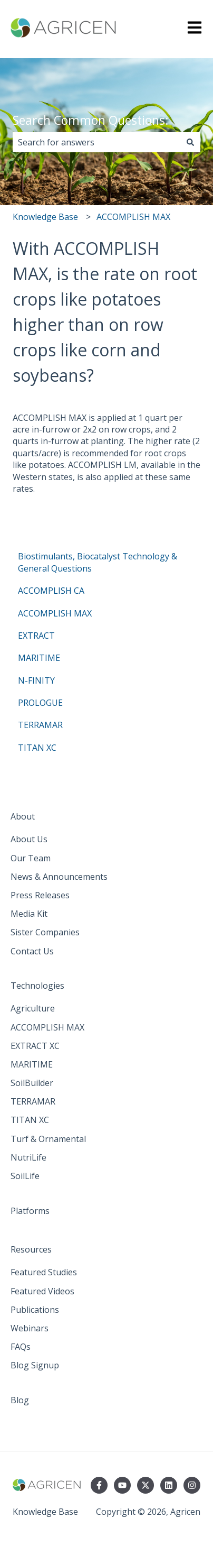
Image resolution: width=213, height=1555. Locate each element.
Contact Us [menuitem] (32, 951)
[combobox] (96, 142)
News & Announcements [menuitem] (59, 876)
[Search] (190, 142)
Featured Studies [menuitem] (44, 1272)
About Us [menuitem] (29, 839)
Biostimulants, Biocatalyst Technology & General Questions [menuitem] (97, 562)
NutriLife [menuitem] (28, 1157)
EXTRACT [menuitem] (36, 635)
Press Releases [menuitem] (40, 895)
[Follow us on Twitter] (145, 1485)
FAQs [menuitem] (21, 1346)
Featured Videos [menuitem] (42, 1291)
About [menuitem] (23, 816)
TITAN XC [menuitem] (37, 747)
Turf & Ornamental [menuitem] (48, 1139)
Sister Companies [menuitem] (45, 932)
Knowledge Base (45, 217)
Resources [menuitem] (31, 1249)
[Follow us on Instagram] (191, 1485)
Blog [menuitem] (20, 1400)
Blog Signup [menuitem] (35, 1365)
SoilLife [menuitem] (25, 1176)
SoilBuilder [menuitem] (32, 1083)
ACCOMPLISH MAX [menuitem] (55, 613)
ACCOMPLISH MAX (133, 217)
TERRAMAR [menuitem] (40, 725)
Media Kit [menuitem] (29, 913)
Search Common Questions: (91, 120)
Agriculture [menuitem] (33, 1008)
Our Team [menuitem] (31, 858)
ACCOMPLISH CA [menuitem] (51, 590)
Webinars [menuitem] (30, 1328)
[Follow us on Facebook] (99, 1485)
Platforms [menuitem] (30, 1211)
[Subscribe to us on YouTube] (122, 1485)
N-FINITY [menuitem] (36, 680)
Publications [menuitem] (35, 1309)
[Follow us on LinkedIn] (168, 1485)
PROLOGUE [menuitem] (40, 703)
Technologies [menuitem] (37, 985)
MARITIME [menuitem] (39, 658)
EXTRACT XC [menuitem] (35, 1046)
